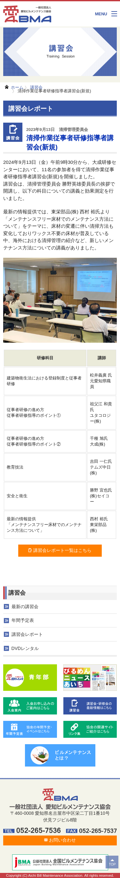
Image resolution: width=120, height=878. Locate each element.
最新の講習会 (25, 606)
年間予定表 (23, 620)
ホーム (17, 87)
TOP (112, 864)
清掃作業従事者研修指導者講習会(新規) (54, 90)
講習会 (36, 87)
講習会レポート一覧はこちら (60, 550)
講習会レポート (27, 634)
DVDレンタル (25, 648)
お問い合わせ (60, 840)
